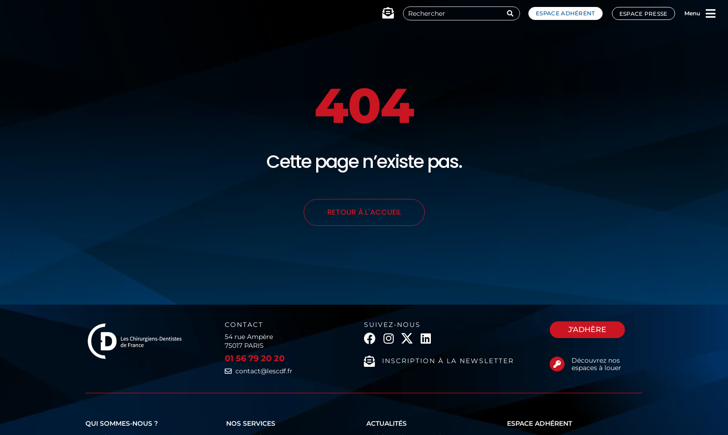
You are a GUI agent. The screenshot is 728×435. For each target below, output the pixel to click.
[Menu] (710, 13)
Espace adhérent (565, 13)
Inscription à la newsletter (448, 361)
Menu (692, 13)
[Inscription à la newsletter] (369, 361)
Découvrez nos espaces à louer (596, 364)
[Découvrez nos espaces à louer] (557, 364)
